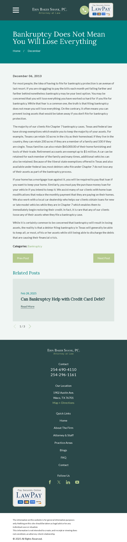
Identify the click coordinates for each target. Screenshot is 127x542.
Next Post (104, 258)
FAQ (63, 457)
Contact (63, 465)
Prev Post (23, 258)
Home (63, 420)
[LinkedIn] (68, 482)
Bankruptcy (35, 246)
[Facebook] (50, 482)
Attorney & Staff (63, 435)
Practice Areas (63, 442)
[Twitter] (59, 482)
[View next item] (30, 326)
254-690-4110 (64, 369)
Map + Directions (63, 402)
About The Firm (63, 427)
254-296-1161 (64, 374)
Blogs (63, 450)
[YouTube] (77, 482)
